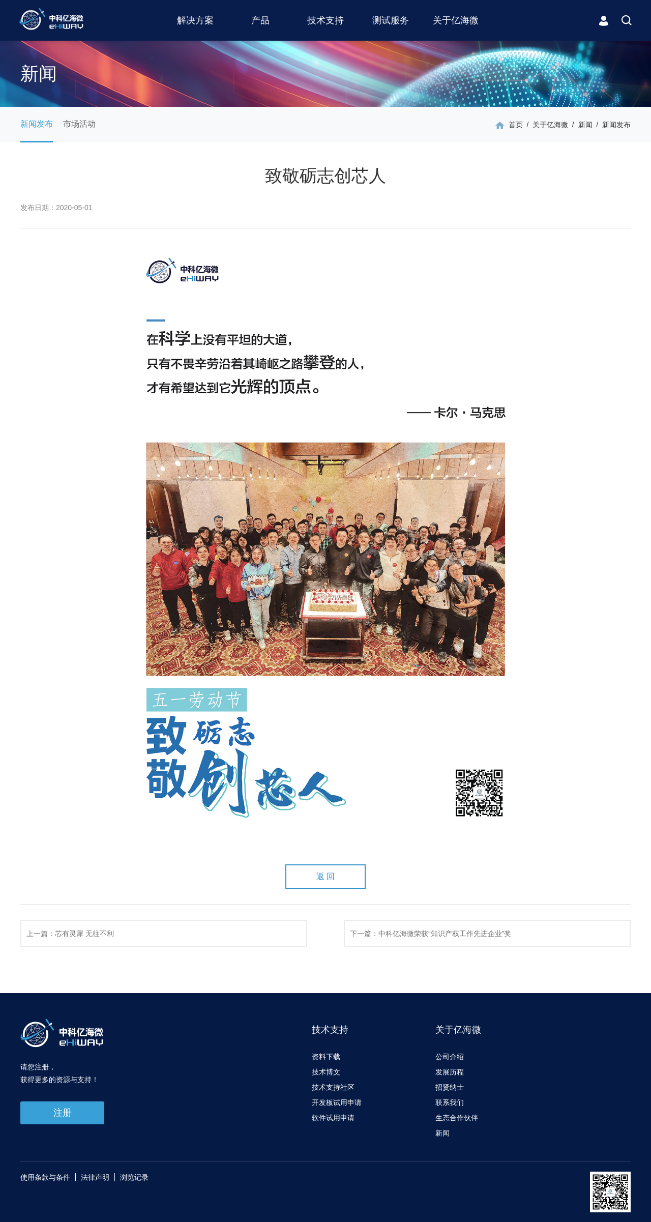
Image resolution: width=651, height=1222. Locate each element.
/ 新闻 (580, 125)
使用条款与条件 (45, 1177)
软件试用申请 (333, 1118)
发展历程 (449, 1072)
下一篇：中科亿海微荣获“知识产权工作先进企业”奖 (430, 933)
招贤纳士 (449, 1087)
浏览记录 (134, 1177)
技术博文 (326, 1072)
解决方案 (195, 20)
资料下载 (326, 1057)
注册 (62, 1113)
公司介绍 (449, 1057)
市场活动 (79, 124)
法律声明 (95, 1177)
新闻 (442, 1133)
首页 (516, 125)
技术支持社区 (333, 1087)
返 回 (325, 876)
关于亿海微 (456, 20)
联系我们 (449, 1102)
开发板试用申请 (337, 1102)
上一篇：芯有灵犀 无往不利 (70, 933)
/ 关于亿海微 (545, 125)
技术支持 (325, 20)
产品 (260, 20)
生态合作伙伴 (456, 1118)
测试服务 (390, 20)
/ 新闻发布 (612, 125)
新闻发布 (36, 124)
